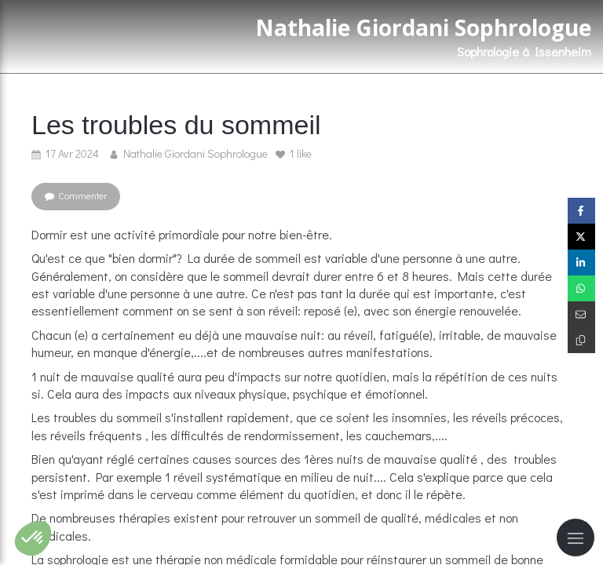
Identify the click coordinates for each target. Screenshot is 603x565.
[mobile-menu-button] (575, 537)
